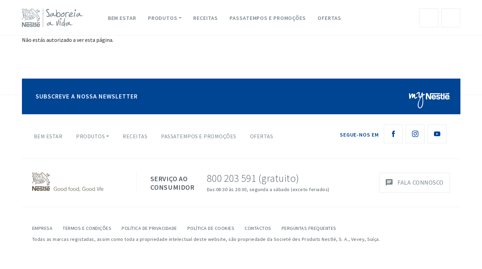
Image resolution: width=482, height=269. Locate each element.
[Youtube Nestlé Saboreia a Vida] (437, 133)
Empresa (42, 228)
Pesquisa (450, 17)
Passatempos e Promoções (268, 17)
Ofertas (329, 17)
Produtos (162, 17)
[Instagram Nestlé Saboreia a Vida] (415, 133)
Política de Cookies (211, 228)
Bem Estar (122, 17)
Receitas (205, 17)
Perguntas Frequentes (309, 228)
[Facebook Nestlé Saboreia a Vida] (393, 133)
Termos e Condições (87, 228)
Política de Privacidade (149, 228)
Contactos (258, 228)
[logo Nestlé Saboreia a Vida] (54, 18)
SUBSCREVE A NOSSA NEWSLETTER (87, 96)
